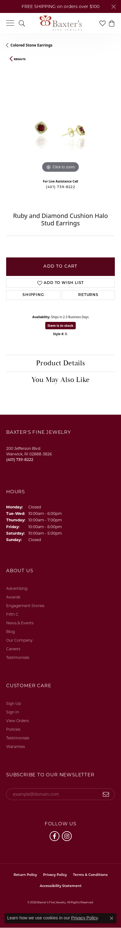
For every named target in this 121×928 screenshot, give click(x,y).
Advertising (16, 588)
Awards (13, 597)
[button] (22, 23)
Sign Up (13, 703)
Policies (13, 729)
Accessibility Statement (61, 886)
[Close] (113, 6)
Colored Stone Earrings (31, 45)
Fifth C (12, 614)
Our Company (19, 640)
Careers (13, 649)
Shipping (33, 295)
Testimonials (17, 657)
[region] (60, 119)
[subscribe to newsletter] (106, 794)
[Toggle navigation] (10, 23)
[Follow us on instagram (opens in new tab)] (67, 836)
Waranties (15, 746)
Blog (10, 631)
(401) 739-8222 (60, 187)
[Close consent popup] (111, 918)
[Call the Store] (19, 459)
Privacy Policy (55, 875)
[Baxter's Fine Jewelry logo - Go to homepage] (60, 23)
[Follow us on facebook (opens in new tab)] (54, 836)
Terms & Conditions (90, 875)
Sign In (12, 712)
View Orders (17, 720)
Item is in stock (61, 325)
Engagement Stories (25, 605)
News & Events (20, 623)
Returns (88, 295)
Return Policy (25, 875)
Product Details (60, 363)
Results (20, 59)
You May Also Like (60, 379)
